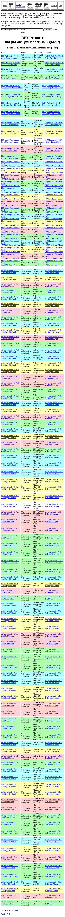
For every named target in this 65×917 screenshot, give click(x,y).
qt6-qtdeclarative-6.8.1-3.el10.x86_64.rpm (53, 867)
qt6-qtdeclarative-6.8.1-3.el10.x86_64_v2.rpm (53, 875)
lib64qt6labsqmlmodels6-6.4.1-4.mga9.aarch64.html (11, 104)
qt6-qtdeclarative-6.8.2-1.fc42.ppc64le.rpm (53, 750)
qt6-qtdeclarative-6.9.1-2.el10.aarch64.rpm (53, 604)
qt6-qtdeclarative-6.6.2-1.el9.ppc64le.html (9, 890)
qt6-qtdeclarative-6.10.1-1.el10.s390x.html (10, 513)
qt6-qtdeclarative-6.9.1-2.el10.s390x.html (9, 635)
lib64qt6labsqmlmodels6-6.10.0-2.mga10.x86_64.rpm (52, 95)
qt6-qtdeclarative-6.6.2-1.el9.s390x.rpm (53, 896)
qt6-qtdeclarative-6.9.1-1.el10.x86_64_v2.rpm (53, 736)
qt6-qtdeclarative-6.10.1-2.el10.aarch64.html (10, 430)
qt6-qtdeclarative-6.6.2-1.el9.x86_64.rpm (53, 903)
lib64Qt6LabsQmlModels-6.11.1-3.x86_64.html (10, 64)
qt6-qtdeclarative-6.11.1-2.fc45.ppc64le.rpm (54, 278)
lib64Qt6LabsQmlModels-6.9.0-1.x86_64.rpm (54, 77)
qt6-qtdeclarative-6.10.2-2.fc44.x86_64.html (10, 390)
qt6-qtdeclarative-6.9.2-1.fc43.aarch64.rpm (53, 578)
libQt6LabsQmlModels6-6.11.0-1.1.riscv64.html (10, 141)
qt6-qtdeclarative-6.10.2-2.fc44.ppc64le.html (10, 364)
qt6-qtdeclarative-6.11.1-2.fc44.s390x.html (10, 311)
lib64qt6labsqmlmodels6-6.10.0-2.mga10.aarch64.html (12, 87)
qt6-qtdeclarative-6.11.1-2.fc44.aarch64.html (10, 298)
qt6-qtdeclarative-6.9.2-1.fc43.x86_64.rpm (53, 598)
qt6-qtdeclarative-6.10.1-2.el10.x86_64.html (10, 450)
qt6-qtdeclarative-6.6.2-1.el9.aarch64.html (9, 883)
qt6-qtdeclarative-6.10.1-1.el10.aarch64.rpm (54, 456)
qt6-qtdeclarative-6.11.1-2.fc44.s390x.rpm (54, 311)
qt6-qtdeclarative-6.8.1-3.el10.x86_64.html (9, 867)
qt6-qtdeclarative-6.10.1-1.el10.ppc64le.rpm (54, 480)
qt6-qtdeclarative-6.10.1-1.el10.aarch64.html (10, 456)
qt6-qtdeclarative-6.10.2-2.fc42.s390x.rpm (54, 417)
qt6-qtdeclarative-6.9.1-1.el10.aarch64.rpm (53, 674)
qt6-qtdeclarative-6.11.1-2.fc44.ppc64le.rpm (54, 305)
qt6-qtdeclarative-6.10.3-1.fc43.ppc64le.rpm (54, 331)
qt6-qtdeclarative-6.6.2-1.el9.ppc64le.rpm (53, 890)
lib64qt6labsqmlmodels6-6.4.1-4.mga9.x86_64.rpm (51, 113)
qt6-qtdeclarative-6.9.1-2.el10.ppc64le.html (9, 620)
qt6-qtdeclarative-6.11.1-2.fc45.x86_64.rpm (54, 291)
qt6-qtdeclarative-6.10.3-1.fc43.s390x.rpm (54, 338)
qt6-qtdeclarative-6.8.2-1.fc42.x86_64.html (9, 764)
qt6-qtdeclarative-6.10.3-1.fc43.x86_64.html (10, 344)
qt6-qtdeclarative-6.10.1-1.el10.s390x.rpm (54, 513)
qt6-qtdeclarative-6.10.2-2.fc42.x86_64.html (10, 423)
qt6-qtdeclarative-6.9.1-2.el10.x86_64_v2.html (9, 666)
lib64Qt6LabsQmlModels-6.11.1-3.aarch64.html (10, 57)
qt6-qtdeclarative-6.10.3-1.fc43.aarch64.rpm (54, 324)
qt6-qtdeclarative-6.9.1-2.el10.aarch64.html (9, 604)
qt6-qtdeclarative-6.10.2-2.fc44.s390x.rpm (54, 377)
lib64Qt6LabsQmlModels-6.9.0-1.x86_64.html (10, 77)
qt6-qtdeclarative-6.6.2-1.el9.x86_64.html (9, 903)
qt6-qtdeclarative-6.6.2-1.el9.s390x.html (9, 896)
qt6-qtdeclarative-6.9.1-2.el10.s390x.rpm (53, 635)
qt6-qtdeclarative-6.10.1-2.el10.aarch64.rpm (54, 430)
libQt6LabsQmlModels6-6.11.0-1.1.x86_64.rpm (54, 157)
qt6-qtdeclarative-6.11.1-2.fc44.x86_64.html (10, 318)
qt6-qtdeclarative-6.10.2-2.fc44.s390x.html (10, 377)
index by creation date (38, 6)
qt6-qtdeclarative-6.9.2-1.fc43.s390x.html (9, 591)
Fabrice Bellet (6, 914)
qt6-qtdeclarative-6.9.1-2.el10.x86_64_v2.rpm (53, 666)
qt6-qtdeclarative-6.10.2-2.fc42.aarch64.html (10, 404)
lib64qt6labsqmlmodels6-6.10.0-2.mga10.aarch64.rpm (52, 87)
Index (5, 6)
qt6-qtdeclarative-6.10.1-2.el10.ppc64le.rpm (54, 437)
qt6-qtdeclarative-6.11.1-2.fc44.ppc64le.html (10, 305)
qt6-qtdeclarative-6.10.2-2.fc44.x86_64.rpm (54, 390)
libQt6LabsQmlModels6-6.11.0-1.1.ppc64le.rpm (54, 132)
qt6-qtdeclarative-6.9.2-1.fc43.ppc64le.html (9, 585)
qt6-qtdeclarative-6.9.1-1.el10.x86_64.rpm (53, 720)
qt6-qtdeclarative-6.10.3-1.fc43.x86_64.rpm (54, 344)
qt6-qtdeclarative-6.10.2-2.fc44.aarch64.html (10, 351)
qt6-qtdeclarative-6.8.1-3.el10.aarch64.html (9, 841)
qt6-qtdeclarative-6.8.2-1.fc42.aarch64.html (9, 744)
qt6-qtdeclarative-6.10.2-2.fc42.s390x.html (10, 417)
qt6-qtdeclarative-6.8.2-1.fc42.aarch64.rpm (53, 744)
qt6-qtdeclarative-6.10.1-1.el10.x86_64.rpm (54, 537)
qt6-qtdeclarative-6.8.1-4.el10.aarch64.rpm (53, 770)
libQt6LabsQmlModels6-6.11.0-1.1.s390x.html (10, 150)
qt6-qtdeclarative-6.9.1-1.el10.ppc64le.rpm (53, 689)
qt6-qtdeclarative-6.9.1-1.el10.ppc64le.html (9, 689)
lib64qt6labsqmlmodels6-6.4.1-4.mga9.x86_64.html (10, 113)
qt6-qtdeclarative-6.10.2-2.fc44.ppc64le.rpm (54, 364)
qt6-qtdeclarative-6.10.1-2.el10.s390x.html (10, 443)
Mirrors (54, 6)
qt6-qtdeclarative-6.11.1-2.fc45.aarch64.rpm (54, 272)
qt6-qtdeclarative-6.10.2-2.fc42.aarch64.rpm (54, 404)
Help (60, 6)
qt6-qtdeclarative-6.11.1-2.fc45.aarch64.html (10, 272)
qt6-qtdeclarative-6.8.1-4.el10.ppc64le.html (9, 785)
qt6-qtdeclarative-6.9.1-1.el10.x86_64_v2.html (9, 736)
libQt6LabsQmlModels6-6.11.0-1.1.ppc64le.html (10, 132)
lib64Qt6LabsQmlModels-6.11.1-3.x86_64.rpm (54, 64)
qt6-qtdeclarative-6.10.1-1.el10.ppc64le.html (10, 480)
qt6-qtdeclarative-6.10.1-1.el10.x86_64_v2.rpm (54, 562)
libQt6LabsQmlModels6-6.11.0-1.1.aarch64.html (10, 124)
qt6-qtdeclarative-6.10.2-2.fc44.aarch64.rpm (54, 351)
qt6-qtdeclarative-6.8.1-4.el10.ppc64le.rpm (53, 785)
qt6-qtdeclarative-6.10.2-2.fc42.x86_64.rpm (54, 423)
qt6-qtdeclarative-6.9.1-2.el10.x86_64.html (9, 650)
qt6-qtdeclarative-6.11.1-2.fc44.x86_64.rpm (54, 318)
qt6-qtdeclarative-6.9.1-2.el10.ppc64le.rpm (53, 620)
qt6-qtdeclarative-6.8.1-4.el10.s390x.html (9, 801)
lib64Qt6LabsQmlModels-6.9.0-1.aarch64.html (10, 70)
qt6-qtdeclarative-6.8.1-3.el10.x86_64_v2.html (9, 875)
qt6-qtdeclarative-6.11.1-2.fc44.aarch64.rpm (54, 298)
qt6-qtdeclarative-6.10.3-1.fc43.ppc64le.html (10, 331)
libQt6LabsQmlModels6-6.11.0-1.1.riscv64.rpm (54, 141)
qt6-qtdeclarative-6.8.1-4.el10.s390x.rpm (53, 801)
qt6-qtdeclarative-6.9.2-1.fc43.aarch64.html (9, 578)
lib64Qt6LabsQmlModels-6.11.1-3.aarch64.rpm (54, 57)
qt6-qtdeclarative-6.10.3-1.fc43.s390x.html (10, 338)
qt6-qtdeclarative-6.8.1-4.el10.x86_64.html (9, 816)
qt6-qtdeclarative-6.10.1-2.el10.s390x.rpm (54, 443)
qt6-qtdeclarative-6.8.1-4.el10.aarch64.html (9, 770)
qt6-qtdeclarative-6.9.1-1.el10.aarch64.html (9, 674)
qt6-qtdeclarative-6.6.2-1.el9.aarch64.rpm (53, 883)
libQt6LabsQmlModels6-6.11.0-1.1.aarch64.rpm (54, 124)
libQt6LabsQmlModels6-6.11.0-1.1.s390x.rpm (54, 150)
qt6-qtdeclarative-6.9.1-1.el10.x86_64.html (9, 720)
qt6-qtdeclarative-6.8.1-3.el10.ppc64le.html (9, 849)
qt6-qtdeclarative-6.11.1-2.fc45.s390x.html (10, 285)
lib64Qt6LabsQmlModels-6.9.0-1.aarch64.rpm (54, 70)
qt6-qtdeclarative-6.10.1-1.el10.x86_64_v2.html (10, 562)
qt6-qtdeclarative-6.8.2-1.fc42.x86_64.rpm (53, 764)
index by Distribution (20, 6)
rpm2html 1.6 (16, 910)
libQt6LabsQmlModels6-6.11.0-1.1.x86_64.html (10, 157)
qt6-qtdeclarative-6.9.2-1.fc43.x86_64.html (9, 598)
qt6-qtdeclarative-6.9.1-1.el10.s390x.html (9, 705)
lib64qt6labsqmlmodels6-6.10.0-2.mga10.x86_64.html (11, 95)
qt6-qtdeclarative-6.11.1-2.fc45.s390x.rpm (54, 285)
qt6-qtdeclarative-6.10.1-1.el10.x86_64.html (10, 537)
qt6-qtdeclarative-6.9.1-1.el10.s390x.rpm (53, 705)
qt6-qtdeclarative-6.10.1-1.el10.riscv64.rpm (54, 505)
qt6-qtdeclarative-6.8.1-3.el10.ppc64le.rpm (53, 849)
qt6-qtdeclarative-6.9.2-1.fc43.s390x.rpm (53, 591)
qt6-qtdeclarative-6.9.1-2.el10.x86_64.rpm (53, 650)
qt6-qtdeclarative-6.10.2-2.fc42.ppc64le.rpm (54, 410)
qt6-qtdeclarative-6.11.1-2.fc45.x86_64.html (10, 291)
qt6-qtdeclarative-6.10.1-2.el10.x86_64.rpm (54, 450)
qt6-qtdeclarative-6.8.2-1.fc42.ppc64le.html (9, 750)
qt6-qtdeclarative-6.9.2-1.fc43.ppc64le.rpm (53, 585)
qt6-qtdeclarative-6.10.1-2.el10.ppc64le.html (10, 437)
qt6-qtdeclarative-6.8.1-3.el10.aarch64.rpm (53, 841)
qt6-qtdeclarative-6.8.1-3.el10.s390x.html (9, 858)
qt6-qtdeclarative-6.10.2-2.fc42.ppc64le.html (10, 410)
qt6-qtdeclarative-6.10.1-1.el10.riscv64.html (10, 505)
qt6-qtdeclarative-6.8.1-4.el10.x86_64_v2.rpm (53, 832)
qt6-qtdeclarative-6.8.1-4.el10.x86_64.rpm (53, 816)
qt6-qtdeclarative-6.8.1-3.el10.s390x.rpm (53, 858)
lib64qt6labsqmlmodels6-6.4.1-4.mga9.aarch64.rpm (51, 104)
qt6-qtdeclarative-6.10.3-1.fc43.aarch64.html (10, 324)
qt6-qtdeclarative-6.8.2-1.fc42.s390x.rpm (53, 757)
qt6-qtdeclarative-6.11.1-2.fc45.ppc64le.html (10, 278)
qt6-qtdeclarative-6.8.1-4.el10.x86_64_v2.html (9, 832)
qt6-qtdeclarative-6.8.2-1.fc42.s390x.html (9, 757)
